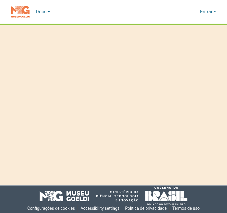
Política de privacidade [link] (146, 208)
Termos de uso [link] (187, 208)
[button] (20, 12)
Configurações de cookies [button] (50, 208)
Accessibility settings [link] (100, 208)
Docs (41, 12)
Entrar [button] (207, 12)
